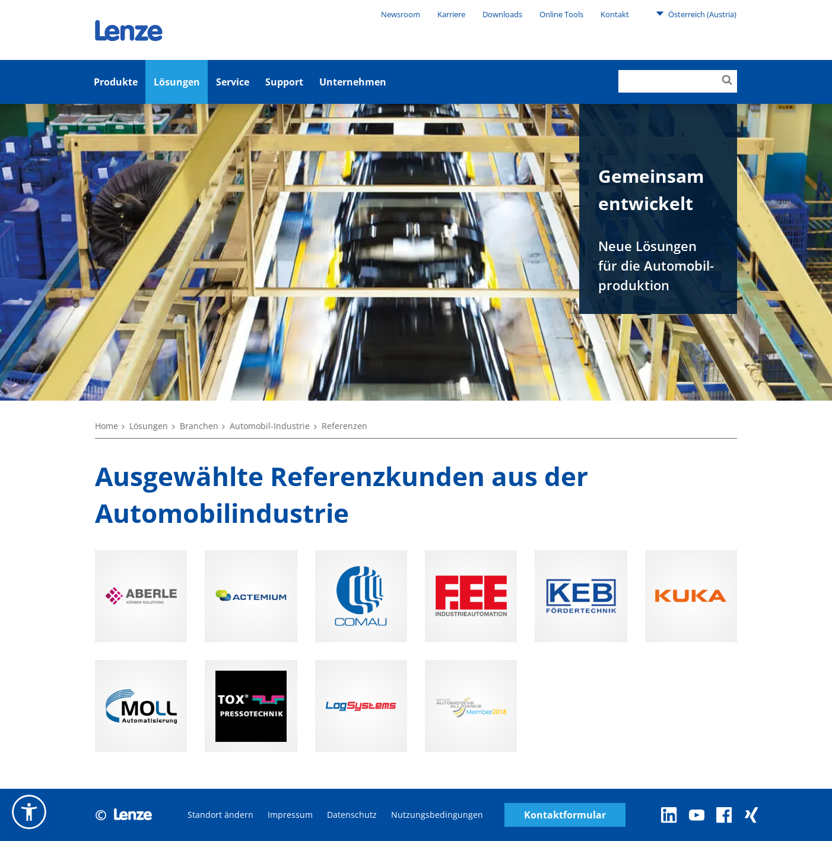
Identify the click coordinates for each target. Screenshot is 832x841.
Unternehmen (352, 81)
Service (232, 81)
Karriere (451, 14)
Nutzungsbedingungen (437, 814)
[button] (29, 812)
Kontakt (615, 14)
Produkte (116, 81)
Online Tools (561, 14)
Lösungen (177, 81)
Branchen (199, 425)
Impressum (290, 814)
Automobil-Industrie (270, 425)
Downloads (502, 14)
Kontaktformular (565, 815)
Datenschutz (352, 814)
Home (106, 425)
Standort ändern (220, 814)
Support (284, 81)
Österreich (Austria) (696, 14)
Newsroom (400, 14)
